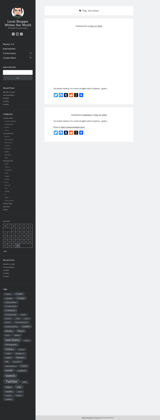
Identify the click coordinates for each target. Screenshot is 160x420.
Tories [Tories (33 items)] (24, 366)
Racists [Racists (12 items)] (21, 349)
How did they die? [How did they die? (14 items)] (21, 322)
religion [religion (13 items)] (8, 353)
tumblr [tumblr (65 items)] (9, 370)
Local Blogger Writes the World (18, 23)
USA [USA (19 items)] (24, 382)
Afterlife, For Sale (9, 92)
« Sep (4, 251)
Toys (6, 188)
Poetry (7, 127)
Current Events (9, 53)
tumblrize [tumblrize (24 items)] (22, 371)
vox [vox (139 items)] (19, 387)
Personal (8, 149)
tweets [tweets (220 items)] (10, 375)
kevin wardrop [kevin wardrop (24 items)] (11, 326)
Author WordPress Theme (91, 418)
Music (7, 182)
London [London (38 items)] (26, 326)
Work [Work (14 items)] (20, 392)
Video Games (9, 200)
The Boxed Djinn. (9, 95)
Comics (7, 167)
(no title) (6, 98)
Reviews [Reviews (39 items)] (20, 357)
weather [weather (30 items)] (9, 391)
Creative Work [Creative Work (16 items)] (11, 306)
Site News (8, 155)
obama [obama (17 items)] (17, 335)
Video (7, 197)
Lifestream (8, 142)
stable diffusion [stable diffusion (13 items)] (11, 366)
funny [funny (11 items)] (27, 318)
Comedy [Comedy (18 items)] (9, 298)
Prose (7, 130)
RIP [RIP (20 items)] (7, 362)
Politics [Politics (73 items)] (10, 349)
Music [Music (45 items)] (21, 331)
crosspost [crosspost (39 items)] (10, 310)
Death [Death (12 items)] (23, 315)
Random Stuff (7, 203)
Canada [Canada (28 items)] (19, 294)
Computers (8, 170)
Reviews (7, 185)
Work (6, 158)
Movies (7, 179)
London (7, 146)
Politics (7, 152)
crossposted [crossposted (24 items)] (11, 315)
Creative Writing (10, 121)
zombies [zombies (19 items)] (9, 399)
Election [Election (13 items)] (8, 318)
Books (7, 164)
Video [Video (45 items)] (8, 387)
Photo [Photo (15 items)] (27, 340)
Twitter (5, 210)
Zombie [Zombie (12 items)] (18, 395)
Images (7, 176)
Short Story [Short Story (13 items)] (17, 362)
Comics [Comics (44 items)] (20, 298)
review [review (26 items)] (8, 358)
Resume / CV (8, 44)
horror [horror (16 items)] (8, 322)
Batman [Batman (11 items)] (8, 294)
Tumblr (7, 191)
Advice (7, 136)
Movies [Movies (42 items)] (9, 331)
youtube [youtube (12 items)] (8, 395)
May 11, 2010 (96, 26)
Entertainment (9, 48)
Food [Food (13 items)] (17, 318)
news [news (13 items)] (7, 335)
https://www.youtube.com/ (72, 127)
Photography (9, 124)
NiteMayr (87, 115)
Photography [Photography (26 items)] (11, 344)
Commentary (9, 139)
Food (6, 173)
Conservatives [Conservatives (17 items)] (11, 302)
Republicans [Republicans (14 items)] (20, 353)
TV (5, 194)
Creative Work (9, 58)
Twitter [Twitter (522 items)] (12, 381)
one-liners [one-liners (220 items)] (13, 340)
